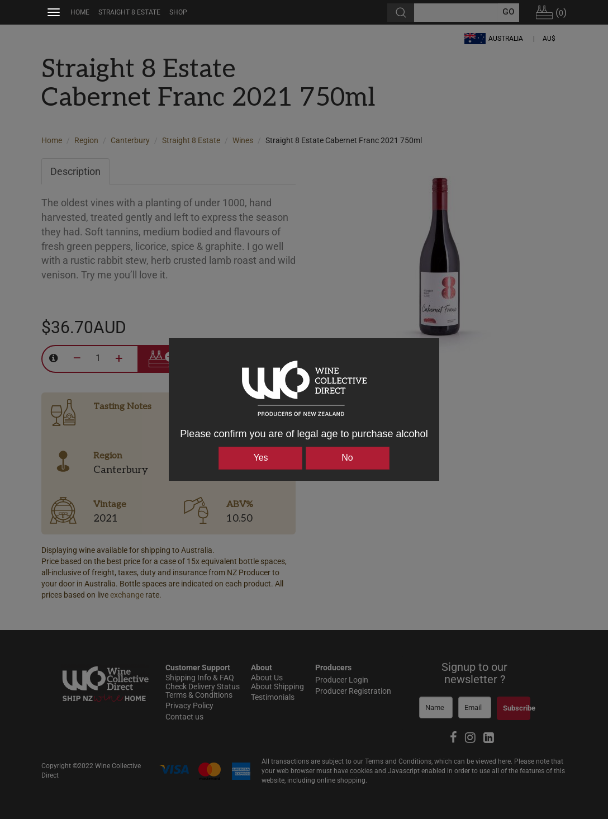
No (347, 457)
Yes (260, 457)
